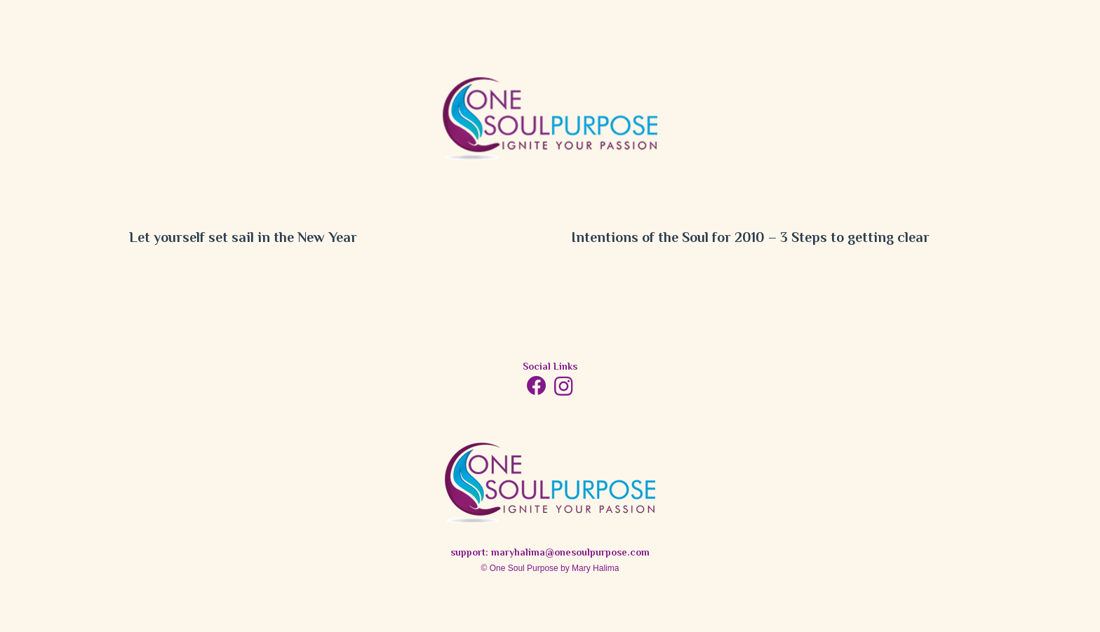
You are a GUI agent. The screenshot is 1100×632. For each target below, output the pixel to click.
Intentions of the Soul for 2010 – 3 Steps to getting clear (750, 239)
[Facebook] (536, 386)
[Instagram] (563, 387)
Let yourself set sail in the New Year (243, 239)
